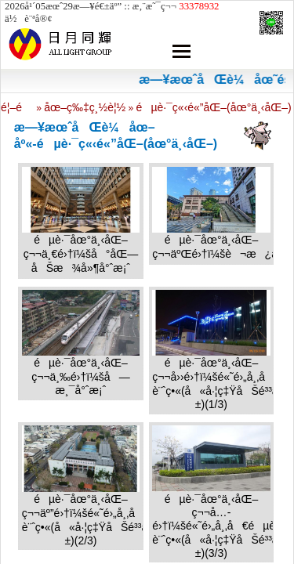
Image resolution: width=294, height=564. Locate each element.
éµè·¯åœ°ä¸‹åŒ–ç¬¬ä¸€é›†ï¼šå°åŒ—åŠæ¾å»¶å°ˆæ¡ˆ (81, 253)
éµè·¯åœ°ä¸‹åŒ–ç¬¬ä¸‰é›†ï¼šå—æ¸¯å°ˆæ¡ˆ (80, 376)
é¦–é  (17, 107)
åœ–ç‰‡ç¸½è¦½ (84, 107)
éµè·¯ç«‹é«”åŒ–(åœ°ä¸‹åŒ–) (214, 107)
